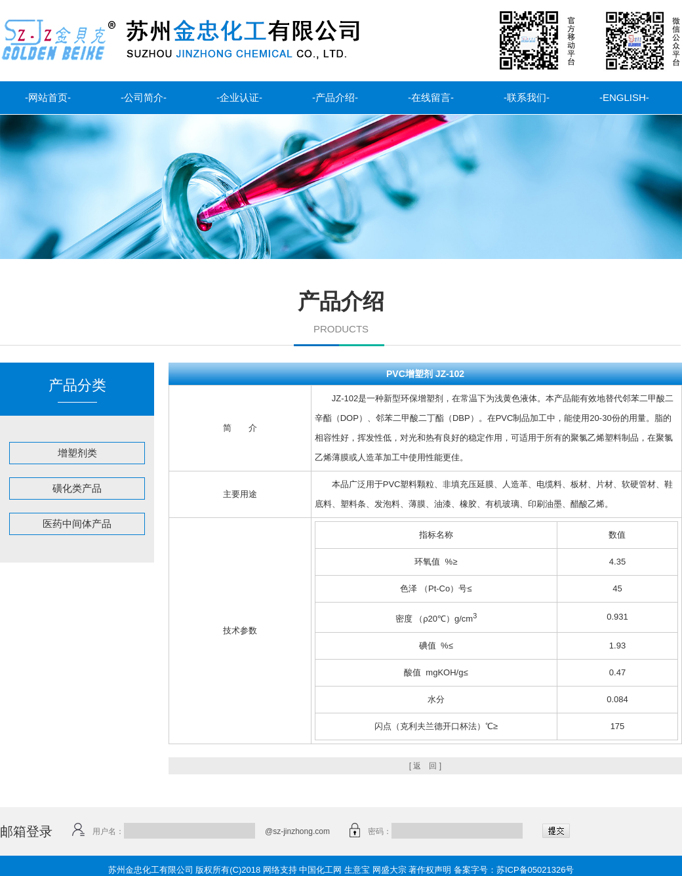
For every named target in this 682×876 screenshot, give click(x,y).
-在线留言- (431, 97)
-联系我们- (527, 97)
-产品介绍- (335, 97)
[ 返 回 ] (425, 765)
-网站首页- (48, 97)
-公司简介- (144, 97)
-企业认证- (239, 97)
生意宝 (357, 870)
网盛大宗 (389, 870)
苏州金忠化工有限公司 (150, 870)
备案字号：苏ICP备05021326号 (514, 870)
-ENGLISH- (624, 97)
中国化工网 (320, 870)
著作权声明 (430, 870)
